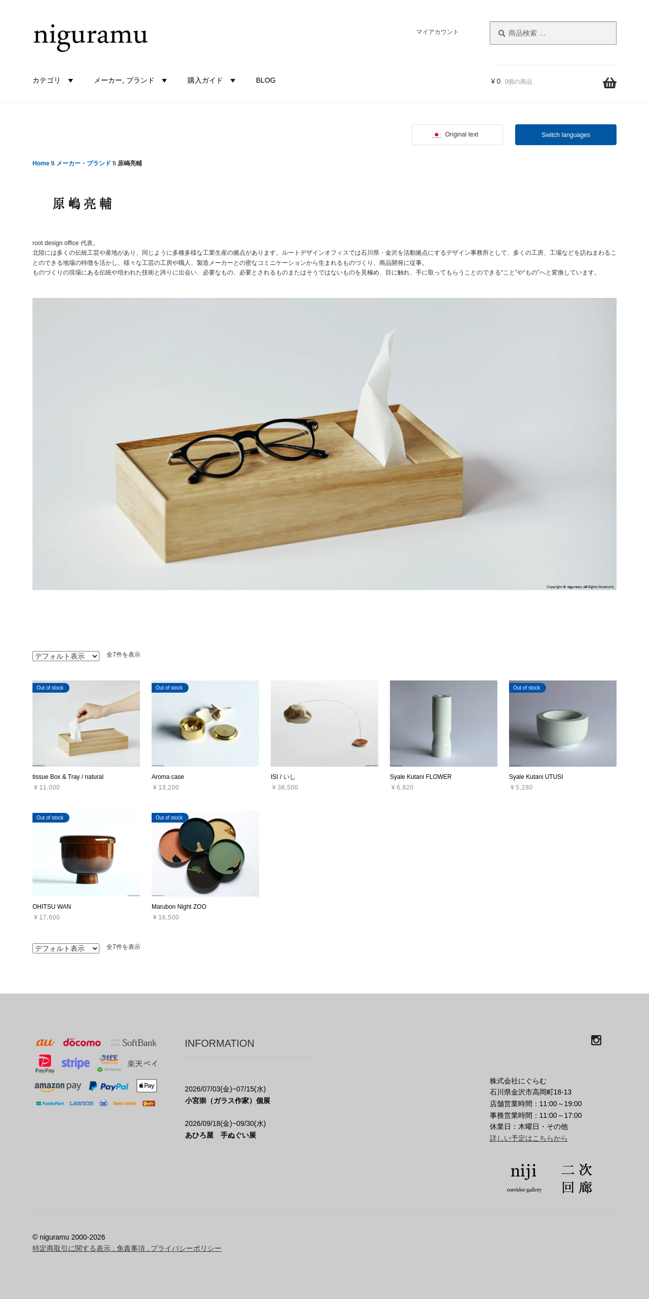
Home (40, 163)
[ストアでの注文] (65, 656)
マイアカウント (437, 32)
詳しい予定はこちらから (529, 1138)
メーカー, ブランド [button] (132, 80)
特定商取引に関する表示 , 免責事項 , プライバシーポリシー (127, 1248)
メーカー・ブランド (83, 163)
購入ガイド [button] (213, 80)
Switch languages (566, 135)
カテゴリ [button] (54, 80)
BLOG (266, 80)
